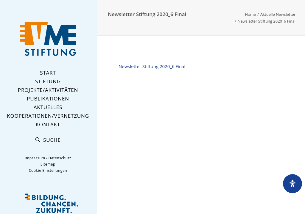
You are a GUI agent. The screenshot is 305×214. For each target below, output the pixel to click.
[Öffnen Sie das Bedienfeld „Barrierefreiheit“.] (292, 183)
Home (250, 14)
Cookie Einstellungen (48, 170)
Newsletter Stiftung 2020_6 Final (152, 66)
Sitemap (48, 164)
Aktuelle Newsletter (277, 14)
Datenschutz (59, 157)
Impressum (35, 157)
